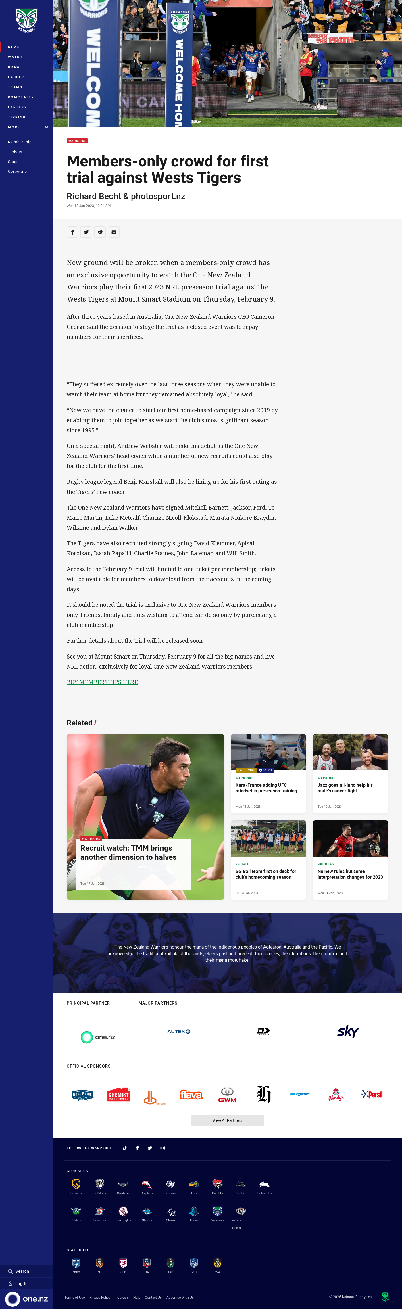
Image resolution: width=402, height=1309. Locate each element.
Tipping (17, 117)
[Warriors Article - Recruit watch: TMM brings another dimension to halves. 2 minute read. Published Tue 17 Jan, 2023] (145, 817)
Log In (18, 1283)
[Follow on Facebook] (137, 1148)
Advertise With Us (180, 1297)
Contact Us (153, 1297)
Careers (123, 1297)
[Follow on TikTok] (124, 1148)
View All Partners (227, 1120)
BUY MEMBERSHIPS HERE (102, 682)
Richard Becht (94, 196)
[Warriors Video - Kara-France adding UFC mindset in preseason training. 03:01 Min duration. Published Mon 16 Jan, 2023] (268, 773)
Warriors (77, 141)
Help (136, 1297)
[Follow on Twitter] (150, 1148)
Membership (20, 141)
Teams (15, 87)
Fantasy (17, 107)
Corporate (17, 171)
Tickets (15, 151)
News (14, 47)
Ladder (16, 77)
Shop (13, 161)
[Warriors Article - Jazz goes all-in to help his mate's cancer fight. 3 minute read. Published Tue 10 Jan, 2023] (350, 773)
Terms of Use (74, 1297)
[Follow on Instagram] (162, 1148)
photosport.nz (158, 196)
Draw (14, 67)
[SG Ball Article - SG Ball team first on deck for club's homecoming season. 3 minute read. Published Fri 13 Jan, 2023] (268, 860)
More (28, 127)
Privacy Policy (99, 1297)
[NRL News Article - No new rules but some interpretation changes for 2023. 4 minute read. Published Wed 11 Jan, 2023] (350, 860)
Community (21, 97)
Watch (15, 57)
